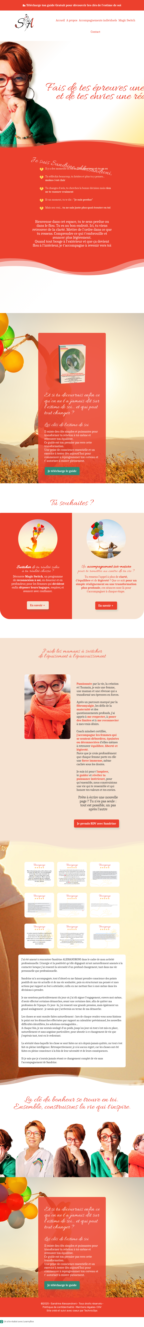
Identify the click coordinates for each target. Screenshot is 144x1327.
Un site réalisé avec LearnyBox (17, 1321)
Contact (95, 32)
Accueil (60, 20)
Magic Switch (126, 20)
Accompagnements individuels (98, 20)
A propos (71, 20)
